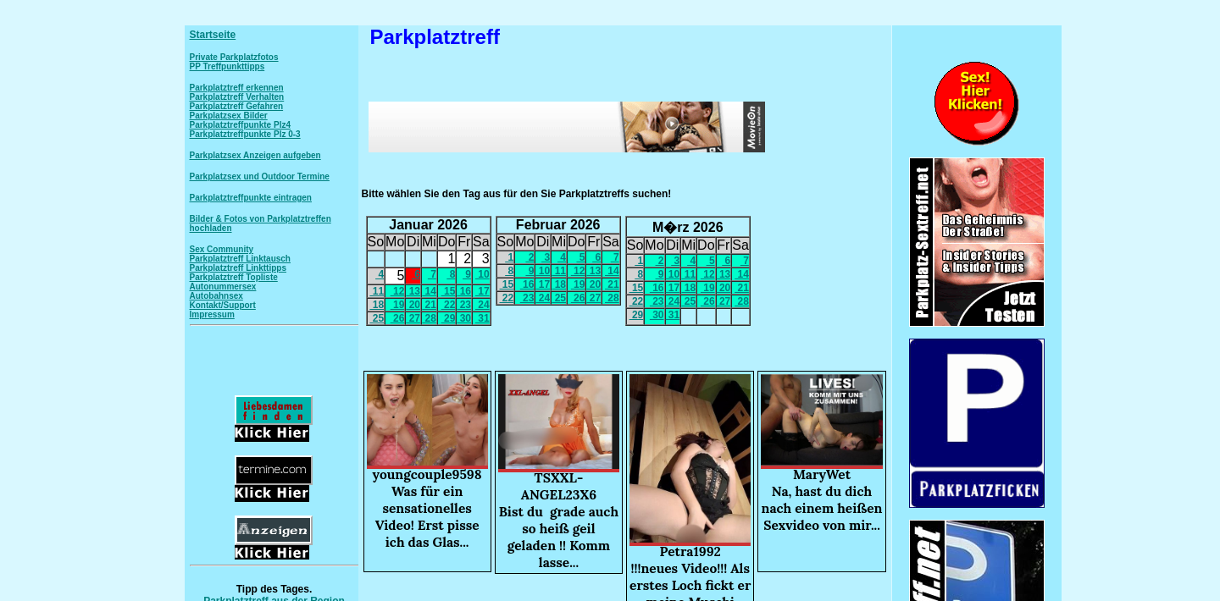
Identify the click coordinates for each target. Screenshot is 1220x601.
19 (398, 305)
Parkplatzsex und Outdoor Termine (260, 176)
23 (464, 305)
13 (413, 291)
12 (398, 291)
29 (448, 318)
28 (429, 318)
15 (448, 291)
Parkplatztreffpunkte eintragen (251, 197)
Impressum (212, 314)
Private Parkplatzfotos (234, 57)
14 (429, 291)
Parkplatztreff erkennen (237, 87)
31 (482, 318)
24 (482, 305)
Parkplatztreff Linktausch (240, 258)
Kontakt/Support (223, 305)
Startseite (213, 35)
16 (464, 291)
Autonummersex (223, 286)
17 (482, 291)
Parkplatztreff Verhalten (237, 97)
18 (376, 305)
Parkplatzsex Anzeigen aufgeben (255, 155)
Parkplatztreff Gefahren (237, 106)
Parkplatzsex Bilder (229, 115)
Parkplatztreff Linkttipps (238, 268)
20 (413, 305)
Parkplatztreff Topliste (234, 277)
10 (482, 274)
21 (429, 305)
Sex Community (222, 249)
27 (413, 318)
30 (464, 318)
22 (448, 305)
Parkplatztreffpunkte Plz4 (240, 125)
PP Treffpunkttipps (227, 66)
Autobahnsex (216, 295)
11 (376, 291)
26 (398, 318)
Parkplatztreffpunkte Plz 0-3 (245, 134)
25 (376, 318)
